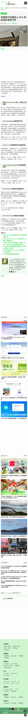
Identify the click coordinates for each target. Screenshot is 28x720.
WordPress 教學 (9, 670)
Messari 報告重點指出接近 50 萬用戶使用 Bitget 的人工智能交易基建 (14, 590)
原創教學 (6, 699)
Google (6, 678)
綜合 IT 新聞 (7, 652)
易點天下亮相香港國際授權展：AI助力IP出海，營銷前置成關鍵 (13, 586)
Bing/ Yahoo (14, 678)
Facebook (7, 685)
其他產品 (7, 662)
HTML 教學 (14, 668)
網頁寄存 (18, 670)
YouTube (7, 687)
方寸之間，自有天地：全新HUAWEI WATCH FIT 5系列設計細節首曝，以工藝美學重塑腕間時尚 (14, 581)
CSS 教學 (7, 668)
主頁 (2, 8)
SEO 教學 (7, 679)
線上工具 (14, 701)
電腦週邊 (7, 660)
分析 (18, 687)
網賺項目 (6, 691)
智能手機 (14, 660)
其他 (13, 687)
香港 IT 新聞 (3, 13)
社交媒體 (6, 683)
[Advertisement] (14, 70)
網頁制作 (6, 666)
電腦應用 (7, 701)
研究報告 (15, 652)
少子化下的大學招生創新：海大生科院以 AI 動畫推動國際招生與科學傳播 (14, 571)
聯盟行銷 (14, 695)
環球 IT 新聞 (7, 650)
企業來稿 (7, 654)
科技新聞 (7, 8)
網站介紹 (6, 717)
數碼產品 (6, 658)
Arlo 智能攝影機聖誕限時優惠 (11, 258)
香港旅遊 (7, 707)
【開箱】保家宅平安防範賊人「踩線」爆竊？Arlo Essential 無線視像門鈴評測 (14, 248)
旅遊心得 (6, 705)
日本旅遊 (14, 707)
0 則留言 (15, 27)
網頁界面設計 (8, 672)
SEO (5, 675)
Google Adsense (9, 693)
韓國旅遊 (21, 707)
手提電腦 (21, 660)
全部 (25, 321)
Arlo (3, 52)
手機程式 (21, 701)
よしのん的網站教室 (8, 602)
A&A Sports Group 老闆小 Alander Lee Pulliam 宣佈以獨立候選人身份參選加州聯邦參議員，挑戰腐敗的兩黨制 (13, 576)
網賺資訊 (7, 695)
